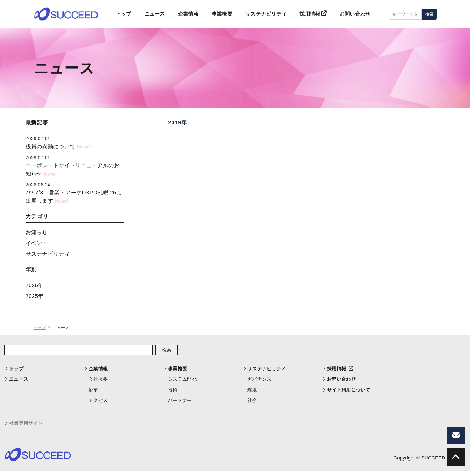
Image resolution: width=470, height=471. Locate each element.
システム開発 (182, 379)
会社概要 (98, 379)
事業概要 (214, 14)
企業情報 (179, 14)
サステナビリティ (260, 14)
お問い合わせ (354, 14)
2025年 (35, 296)
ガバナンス (259, 379)
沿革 (93, 390)
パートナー (180, 400)
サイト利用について (348, 390)
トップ (111, 14)
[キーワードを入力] (405, 14)
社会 (252, 400)
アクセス (98, 400)
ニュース (144, 14)
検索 (429, 14)
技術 (173, 390)
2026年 (35, 285)
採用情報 (310, 14)
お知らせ (37, 232)
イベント (37, 243)
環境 (252, 390)
